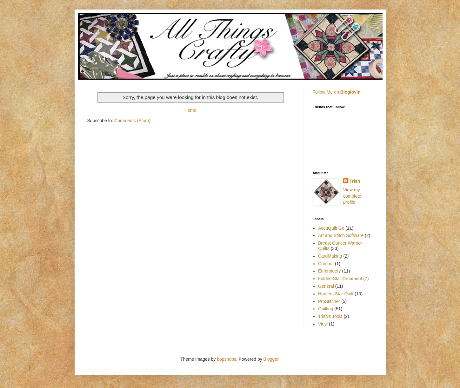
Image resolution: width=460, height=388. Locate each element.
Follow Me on (337, 92)
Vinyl (323, 323)
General (326, 286)
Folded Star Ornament (340, 278)
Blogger (270, 359)
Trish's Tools (330, 316)
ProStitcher (329, 301)
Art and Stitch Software (340, 235)
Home (190, 110)
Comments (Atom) (132, 120)
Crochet (326, 263)
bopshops (226, 359)
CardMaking (330, 256)
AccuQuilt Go (331, 228)
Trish (355, 181)
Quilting (325, 308)
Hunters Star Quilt (335, 293)
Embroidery (329, 270)
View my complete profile (352, 196)
